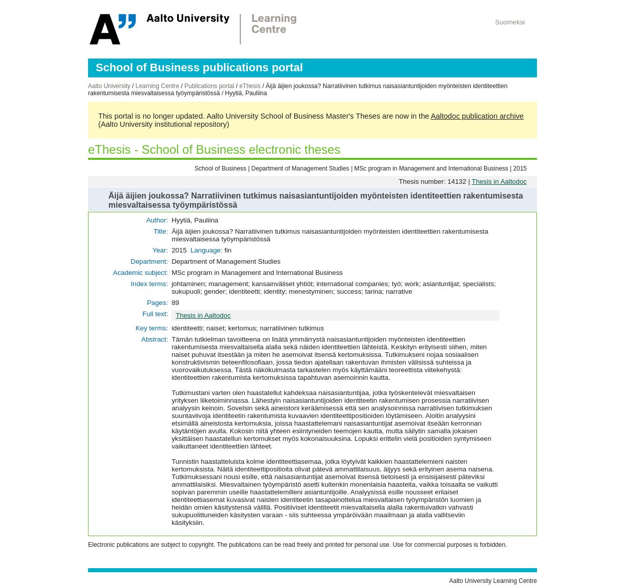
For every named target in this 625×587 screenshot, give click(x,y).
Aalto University (109, 86)
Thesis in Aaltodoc (499, 181)
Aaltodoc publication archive (477, 116)
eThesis (250, 86)
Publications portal (209, 86)
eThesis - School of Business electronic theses (214, 149)
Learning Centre (157, 86)
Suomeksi (510, 22)
